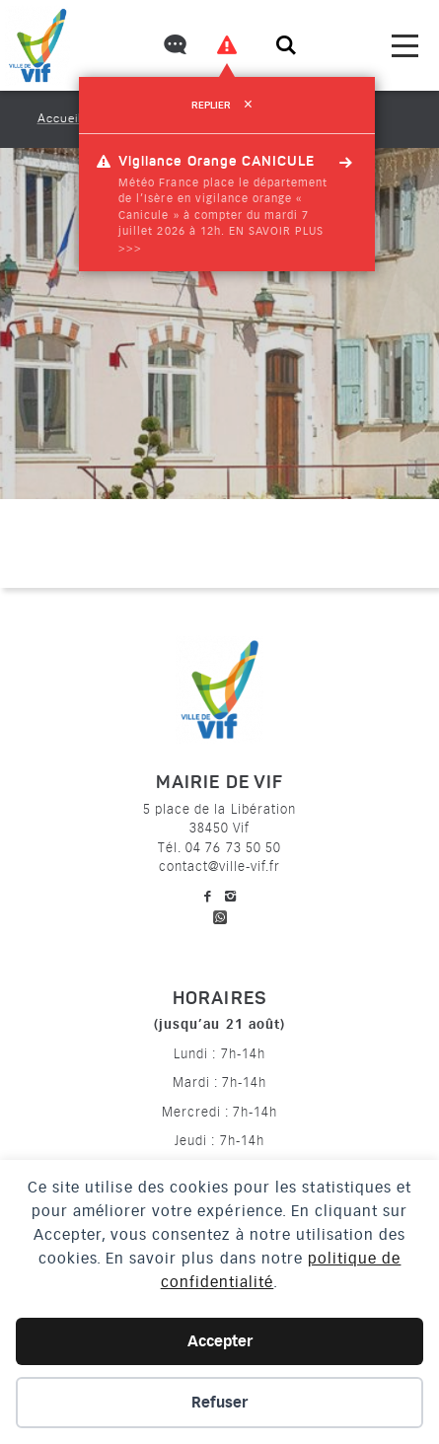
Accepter (220, 1341)
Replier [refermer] (226, 105)
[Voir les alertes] (226, 45)
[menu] (405, 46)
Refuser (219, 1402)
